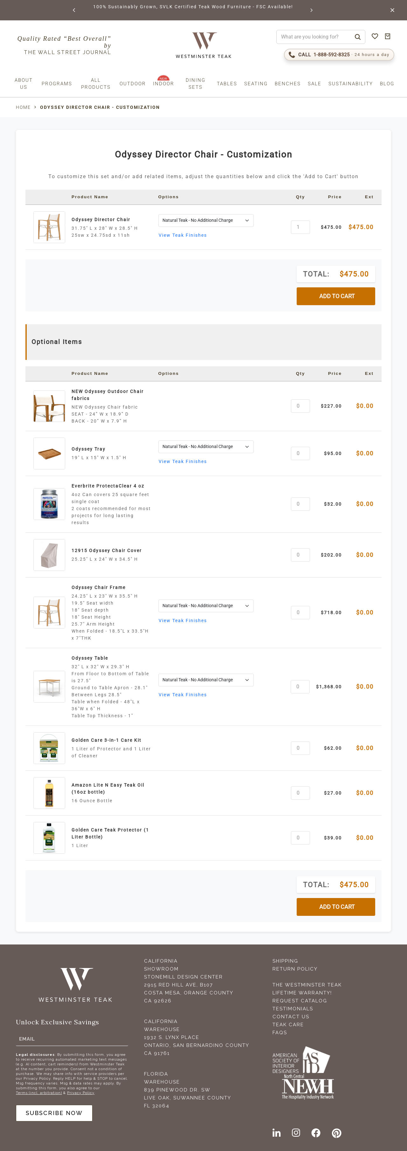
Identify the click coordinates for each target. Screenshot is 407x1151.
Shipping (285, 961)
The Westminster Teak (307, 985)
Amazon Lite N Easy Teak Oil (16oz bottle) (108, 789)
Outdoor (133, 84)
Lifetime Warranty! (302, 993)
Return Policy (295, 969)
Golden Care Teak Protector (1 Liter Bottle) (110, 833)
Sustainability (350, 84)
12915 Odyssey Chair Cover (107, 550)
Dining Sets (195, 83)
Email (27, 1039)
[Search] (358, 37)
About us (24, 83)
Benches (288, 84)
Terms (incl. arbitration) (39, 1093)
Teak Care (288, 1025)
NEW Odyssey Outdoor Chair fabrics (108, 395)
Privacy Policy (80, 1093)
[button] (74, 10)
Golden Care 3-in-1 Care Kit (106, 740)
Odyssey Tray (89, 449)
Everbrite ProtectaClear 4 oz (108, 485)
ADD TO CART (337, 296)
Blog (387, 84)
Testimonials (292, 1009)
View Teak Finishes (183, 235)
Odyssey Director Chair (101, 219)
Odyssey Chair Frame (99, 587)
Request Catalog (299, 1001)
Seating (256, 84)
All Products (96, 83)
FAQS (279, 1032)
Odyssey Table (90, 658)
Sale (314, 84)
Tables (227, 84)
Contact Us (290, 1017)
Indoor (163, 84)
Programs (57, 84)
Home (23, 107)
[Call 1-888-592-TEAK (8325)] (339, 55)
